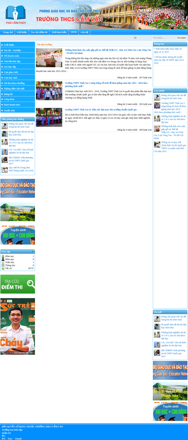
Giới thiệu (22, 32)
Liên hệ (84, 32)
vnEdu (73, 32)
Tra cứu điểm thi (39, 32)
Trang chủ (8, 32)
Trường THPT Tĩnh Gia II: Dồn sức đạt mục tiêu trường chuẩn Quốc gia (101, 109)
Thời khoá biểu (58, 32)
